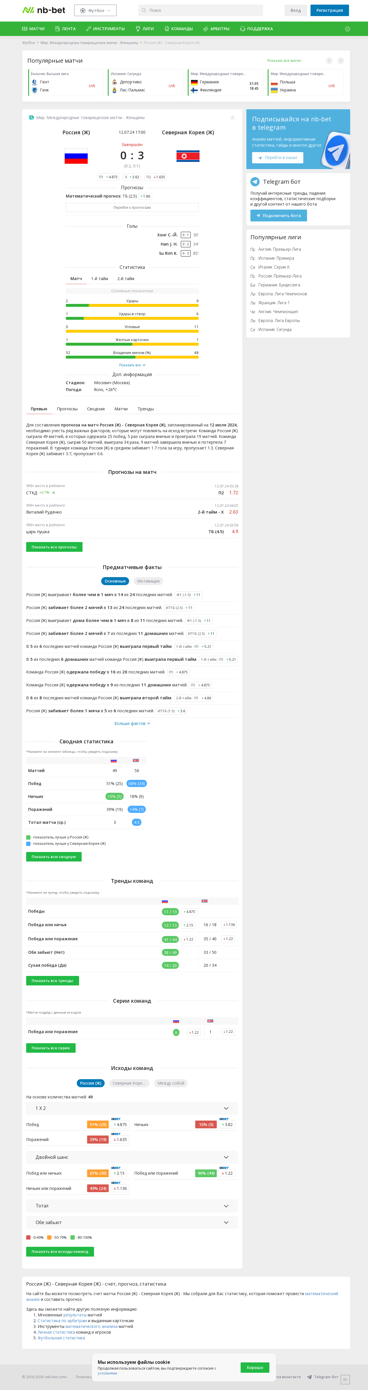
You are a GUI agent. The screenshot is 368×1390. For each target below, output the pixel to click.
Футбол (28, 42)
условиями (107, 1373)
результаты (75, 1325)
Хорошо (255, 1367)
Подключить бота (278, 215)
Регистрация (330, 10)
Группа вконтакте (281, 1377)
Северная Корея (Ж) (188, 132)
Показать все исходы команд (60, 1261)
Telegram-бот (323, 1377)
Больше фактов (132, 733)
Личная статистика (56, 1342)
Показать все (132, 365)
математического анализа (92, 1336)
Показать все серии (51, 1057)
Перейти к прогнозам (132, 207)
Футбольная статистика (61, 1348)
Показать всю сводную (54, 866)
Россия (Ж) (76, 132)
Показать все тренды (52, 990)
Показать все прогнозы (54, 557)
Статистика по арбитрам (62, 1330)
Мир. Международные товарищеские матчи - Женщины (89, 42)
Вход (296, 10)
